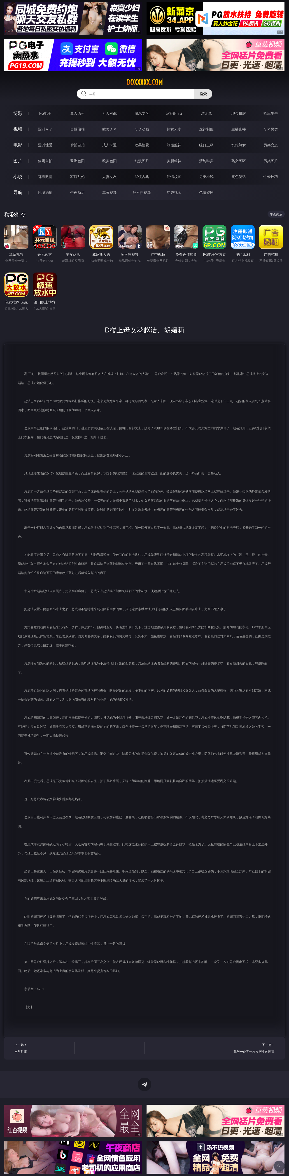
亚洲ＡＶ (45, 129)
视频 (17, 129)
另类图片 (270, 160)
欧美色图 (109, 160)
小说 (17, 176)
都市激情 (45, 176)
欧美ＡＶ (109, 129)
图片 (17, 161)
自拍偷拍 (77, 129)
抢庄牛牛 (270, 113)
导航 (17, 192)
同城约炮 (45, 192)
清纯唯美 (206, 160)
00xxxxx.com (144, 82)
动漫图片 (142, 160)
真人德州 (77, 113)
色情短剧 (206, 192)
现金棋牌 (238, 113)
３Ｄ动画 (142, 129)
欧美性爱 (142, 144)
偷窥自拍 (45, 160)
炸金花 (206, 113)
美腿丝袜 (174, 160)
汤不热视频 (142, 192)
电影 (17, 145)
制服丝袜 (174, 144)
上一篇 (42, 1049)
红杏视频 (174, 192)
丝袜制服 (206, 129)
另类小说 (206, 176)
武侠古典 (142, 176)
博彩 (17, 113)
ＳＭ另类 (270, 129)
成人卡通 (109, 144)
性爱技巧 (270, 176)
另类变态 (270, 144)
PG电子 (45, 113)
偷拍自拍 (77, 144)
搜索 (203, 93)
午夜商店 (77, 192)
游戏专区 (142, 113)
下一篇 (246, 1049)
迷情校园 (174, 176)
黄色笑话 (238, 176)
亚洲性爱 (45, 144)
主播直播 (238, 129)
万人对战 (109, 113)
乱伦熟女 (238, 144)
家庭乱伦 (77, 176)
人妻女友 (109, 176)
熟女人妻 (174, 129)
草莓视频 (109, 192)
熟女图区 (238, 160)
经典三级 (206, 144)
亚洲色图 (77, 160)
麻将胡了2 (174, 113)
